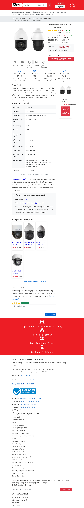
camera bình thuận (18, 486)
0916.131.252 (28, 199)
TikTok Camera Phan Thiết (26, 377)
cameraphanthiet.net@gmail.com (32, 203)
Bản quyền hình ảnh (18, 444)
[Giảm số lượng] (50, 55)
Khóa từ (14, 491)
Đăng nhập (60, 7)
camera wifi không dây (48, 12)
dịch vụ (14, 407)
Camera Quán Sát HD (18, 12)
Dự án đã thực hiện (18, 389)
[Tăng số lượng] (58, 55)
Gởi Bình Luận (50, 284)
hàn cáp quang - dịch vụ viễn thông (22, 405)
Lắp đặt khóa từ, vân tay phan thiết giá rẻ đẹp (26, 14)
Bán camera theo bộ (18, 400)
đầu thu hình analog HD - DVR (21, 475)
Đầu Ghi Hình (36, 12)
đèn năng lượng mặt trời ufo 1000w (23, 439)
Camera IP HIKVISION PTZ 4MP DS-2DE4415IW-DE (65, 101)
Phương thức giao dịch (19, 423)
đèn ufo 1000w (16, 433)
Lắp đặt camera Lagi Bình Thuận (22, 496)
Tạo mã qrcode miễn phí (19, 501)
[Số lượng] (54, 55)
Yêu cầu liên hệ (66, 457)
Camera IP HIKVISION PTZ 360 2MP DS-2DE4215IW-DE (28, 243)
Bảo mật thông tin (17, 413)
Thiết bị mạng (16, 507)
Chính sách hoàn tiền (18, 415)
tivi (13, 494)
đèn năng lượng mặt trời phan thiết (22, 431)
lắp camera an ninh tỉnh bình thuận (22, 483)
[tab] (15, 62)
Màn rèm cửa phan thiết (19, 468)
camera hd (15, 470)
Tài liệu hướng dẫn (17, 394)
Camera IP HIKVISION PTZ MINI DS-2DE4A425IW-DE (50, 243)
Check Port (15, 499)
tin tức (14, 392)
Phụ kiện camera (61, 12)
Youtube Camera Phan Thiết (28, 374)
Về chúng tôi (15, 387)
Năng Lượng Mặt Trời (47, 14)
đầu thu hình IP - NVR (18, 478)
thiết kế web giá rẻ (17, 428)
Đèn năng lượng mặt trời (19, 397)
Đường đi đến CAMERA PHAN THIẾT (23, 354)
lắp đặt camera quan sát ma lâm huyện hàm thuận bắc (28, 481)
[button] (14, 40)
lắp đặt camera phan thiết (20, 465)
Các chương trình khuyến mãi (21, 402)
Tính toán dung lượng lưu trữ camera (23, 488)
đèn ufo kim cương (17, 436)
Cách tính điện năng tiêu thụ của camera (24, 504)
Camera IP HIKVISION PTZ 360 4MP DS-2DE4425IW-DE (39, 243)
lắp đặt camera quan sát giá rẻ (21, 426)
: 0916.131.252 (60, 58)
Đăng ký (60, 3)
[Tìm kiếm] (49, 5)
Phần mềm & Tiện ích (18, 441)
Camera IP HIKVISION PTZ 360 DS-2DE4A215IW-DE (17, 243)
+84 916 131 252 (24, 346)
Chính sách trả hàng (18, 418)
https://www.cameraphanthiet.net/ (30, 368)
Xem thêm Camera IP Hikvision (35, 252)
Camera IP (28, 12)
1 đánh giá (59, 33)
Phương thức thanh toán (19, 420)
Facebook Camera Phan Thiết (29, 371)
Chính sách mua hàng (18, 410)
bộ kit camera (16, 473)
